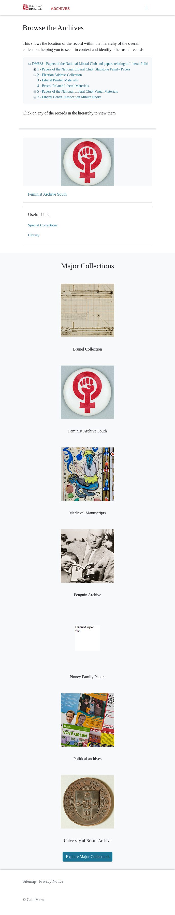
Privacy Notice (51, 881)
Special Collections (42, 225)
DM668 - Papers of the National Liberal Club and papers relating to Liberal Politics (91, 64)
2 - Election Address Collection (59, 75)
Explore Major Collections (87, 856)
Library (33, 235)
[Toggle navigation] (146, 7)
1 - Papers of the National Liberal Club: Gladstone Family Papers (83, 69)
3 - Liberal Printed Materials (57, 80)
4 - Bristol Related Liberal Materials (63, 86)
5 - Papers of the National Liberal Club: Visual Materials (77, 91)
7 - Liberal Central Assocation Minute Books (69, 97)
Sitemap (29, 881)
